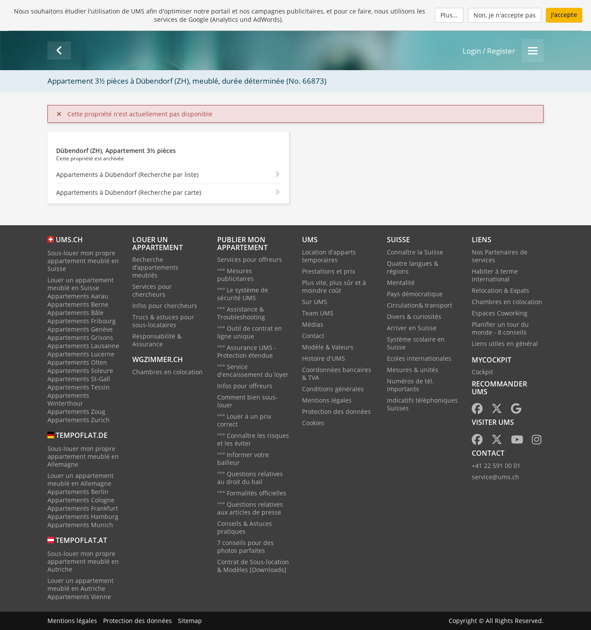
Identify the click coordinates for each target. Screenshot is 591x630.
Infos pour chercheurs (164, 305)
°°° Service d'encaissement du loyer (253, 370)
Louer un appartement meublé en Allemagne (80, 479)
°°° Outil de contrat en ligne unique (249, 332)
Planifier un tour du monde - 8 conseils (500, 328)
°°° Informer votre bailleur (243, 458)
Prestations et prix (328, 271)
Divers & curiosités (414, 316)
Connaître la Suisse (415, 252)
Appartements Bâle (75, 312)
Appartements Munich (80, 525)
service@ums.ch (495, 477)
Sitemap (190, 620)
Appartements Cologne (80, 500)
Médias (312, 324)
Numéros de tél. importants (410, 385)
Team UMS (317, 313)
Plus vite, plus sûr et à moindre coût (334, 286)
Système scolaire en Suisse (416, 343)
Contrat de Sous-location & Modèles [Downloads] (253, 566)
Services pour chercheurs (152, 290)
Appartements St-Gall (78, 379)
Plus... (449, 15)
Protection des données (336, 411)
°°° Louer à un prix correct (244, 420)
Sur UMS (314, 302)
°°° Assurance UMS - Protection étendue (246, 351)
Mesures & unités (412, 370)
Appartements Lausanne (83, 346)
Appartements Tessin (78, 387)
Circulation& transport (419, 305)
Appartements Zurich (78, 420)
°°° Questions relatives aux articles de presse (250, 508)
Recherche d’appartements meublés (155, 267)
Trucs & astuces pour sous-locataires (163, 321)
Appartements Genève (80, 329)
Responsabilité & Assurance (156, 340)
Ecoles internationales (419, 358)
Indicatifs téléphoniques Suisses (422, 404)
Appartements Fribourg (81, 321)
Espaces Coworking (499, 313)
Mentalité (401, 282)
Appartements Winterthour (68, 399)
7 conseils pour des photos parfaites (245, 547)
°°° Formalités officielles (251, 493)
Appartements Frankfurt (82, 508)
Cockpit (482, 372)
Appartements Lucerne (80, 354)
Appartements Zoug (76, 411)
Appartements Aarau (77, 296)
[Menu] (533, 50)
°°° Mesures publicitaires (235, 275)
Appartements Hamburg (82, 516)
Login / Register (489, 51)
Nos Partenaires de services (499, 256)
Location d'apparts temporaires (329, 256)
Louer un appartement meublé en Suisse (80, 284)
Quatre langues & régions (412, 267)
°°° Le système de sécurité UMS (242, 294)
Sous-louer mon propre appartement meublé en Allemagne (83, 456)
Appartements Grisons (80, 337)
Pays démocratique (415, 294)
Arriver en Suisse (412, 328)
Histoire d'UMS (323, 358)
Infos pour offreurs (244, 386)
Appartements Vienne (79, 597)
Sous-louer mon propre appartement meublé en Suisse (83, 261)
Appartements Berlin (77, 492)
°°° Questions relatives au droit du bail (250, 478)
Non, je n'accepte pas (504, 15)
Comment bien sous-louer (247, 401)
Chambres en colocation (167, 372)
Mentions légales (327, 400)
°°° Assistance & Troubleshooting (241, 313)
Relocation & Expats (500, 290)
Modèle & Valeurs (327, 347)
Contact (313, 336)
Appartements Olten (77, 362)
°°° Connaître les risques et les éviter (253, 439)
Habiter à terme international (495, 275)
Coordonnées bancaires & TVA (336, 374)
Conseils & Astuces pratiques (244, 527)
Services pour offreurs (249, 259)
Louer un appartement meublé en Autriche (80, 584)
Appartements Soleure (80, 370)
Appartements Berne (77, 304)
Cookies (313, 423)
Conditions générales (333, 389)
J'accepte (564, 14)
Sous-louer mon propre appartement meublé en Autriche (83, 561)
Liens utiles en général (505, 343)
